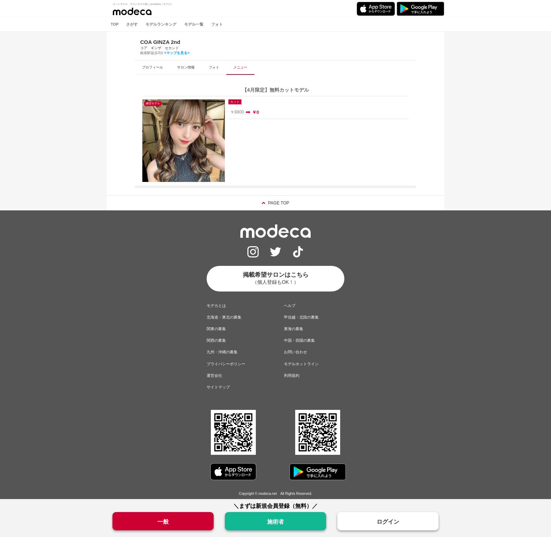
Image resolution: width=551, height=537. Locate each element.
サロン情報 (186, 67)
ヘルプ (290, 305)
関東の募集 (216, 329)
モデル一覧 (193, 24)
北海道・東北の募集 (224, 317)
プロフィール (152, 67)
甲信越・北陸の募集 (301, 317)
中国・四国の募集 (299, 340)
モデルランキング (160, 24)
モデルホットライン (301, 364)
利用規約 (291, 375)
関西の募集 (216, 340)
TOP (114, 24)
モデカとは (216, 305)
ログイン (388, 522)
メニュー (240, 67)
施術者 (275, 522)
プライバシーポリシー (226, 364)
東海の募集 (293, 329)
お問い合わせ (295, 352)
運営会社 (214, 375)
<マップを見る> (176, 53)
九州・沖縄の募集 (222, 352)
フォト (217, 24)
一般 (163, 522)
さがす (132, 24)
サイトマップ (218, 387)
